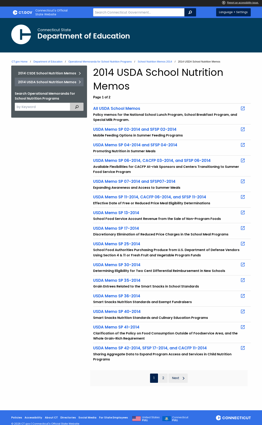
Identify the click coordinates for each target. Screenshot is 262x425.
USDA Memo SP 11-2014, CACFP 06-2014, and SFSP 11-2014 (169, 197)
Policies (16, 417)
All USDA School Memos (169, 108)
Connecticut (180, 419)
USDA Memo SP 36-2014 (169, 296)
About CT (51, 417)
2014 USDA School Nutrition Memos (47, 82)
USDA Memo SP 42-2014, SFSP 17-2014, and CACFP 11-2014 (169, 348)
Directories (68, 417)
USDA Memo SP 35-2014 (169, 280)
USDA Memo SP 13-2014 (169, 212)
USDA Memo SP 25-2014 (169, 243)
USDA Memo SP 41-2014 (169, 327)
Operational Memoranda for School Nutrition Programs (100, 61)
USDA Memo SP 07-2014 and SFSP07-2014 (169, 181)
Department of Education (47, 61)
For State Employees (113, 417)
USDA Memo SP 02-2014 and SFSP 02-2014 (169, 129)
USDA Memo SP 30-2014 (169, 264)
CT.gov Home (20, 61)
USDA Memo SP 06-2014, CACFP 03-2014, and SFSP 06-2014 (169, 160)
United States (151, 419)
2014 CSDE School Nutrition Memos (47, 73)
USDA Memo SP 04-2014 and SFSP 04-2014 (169, 145)
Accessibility (33, 417)
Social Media (87, 417)
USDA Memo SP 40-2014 (169, 311)
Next (175, 378)
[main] (131, 214)
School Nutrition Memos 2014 (155, 61)
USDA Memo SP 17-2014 (169, 228)
